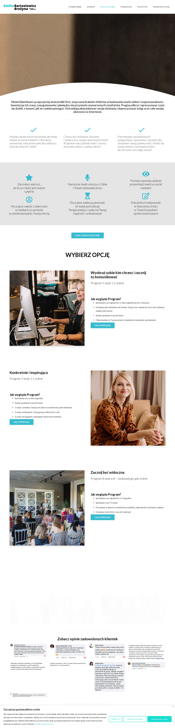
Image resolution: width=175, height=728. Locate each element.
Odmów (114, 719)
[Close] (173, 706)
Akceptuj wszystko (159, 719)
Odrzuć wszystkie (134, 719)
